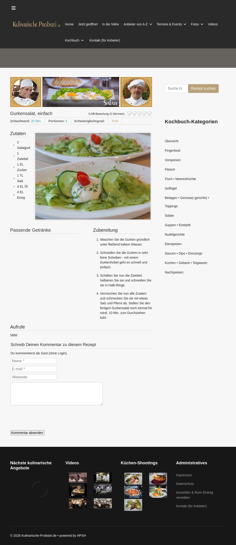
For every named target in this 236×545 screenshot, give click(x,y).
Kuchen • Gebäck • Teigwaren (186, 263)
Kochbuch (72, 40)
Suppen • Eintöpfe (178, 225)
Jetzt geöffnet (87, 24)
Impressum (184, 475)
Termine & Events (169, 24)
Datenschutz (185, 484)
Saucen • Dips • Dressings (183, 253)
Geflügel (171, 188)
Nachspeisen (174, 272)
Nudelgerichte (175, 234)
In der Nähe (110, 24)
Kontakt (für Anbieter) (104, 40)
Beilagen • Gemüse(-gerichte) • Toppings (187, 202)
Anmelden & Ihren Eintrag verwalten (194, 495)
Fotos (195, 24)
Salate (169, 215)
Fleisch (170, 169)
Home (69, 24)
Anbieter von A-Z (136, 24)
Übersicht (171, 141)
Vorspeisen (173, 160)
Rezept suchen (203, 88)
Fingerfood (172, 150)
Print (115, 121)
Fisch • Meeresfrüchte (180, 179)
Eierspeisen (173, 244)
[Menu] (14, 8)
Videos (213, 24)
